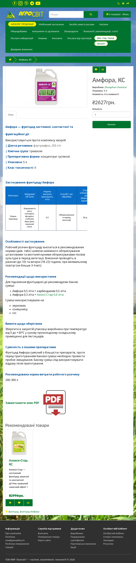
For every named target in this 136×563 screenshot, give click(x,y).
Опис (11, 114)
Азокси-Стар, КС (18, 462)
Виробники (77, 533)
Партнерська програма (83, 543)
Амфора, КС (25, 59)
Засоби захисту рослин (81, 24)
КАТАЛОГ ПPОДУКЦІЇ (22, 24)
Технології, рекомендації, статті (100, 31)
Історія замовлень (113, 536)
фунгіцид (14, 511)
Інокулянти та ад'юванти (45, 31)
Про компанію (13, 533)
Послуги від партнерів (79, 38)
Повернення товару (49, 536)
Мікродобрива (19, 31)
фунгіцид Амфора (29, 511)
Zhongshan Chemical (116, 87)
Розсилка (108, 543)
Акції (73, 547)
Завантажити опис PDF (22, 403)
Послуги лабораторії (22, 38)
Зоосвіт (101, 43)
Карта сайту (44, 540)
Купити (111, 124)
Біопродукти (71, 31)
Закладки (108, 540)
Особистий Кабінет (113, 533)
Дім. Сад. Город (105, 38)
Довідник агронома (21, 49)
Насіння (103, 24)
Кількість (97, 108)
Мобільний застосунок (51, 24)
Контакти (57, 38)
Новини (42, 38)
